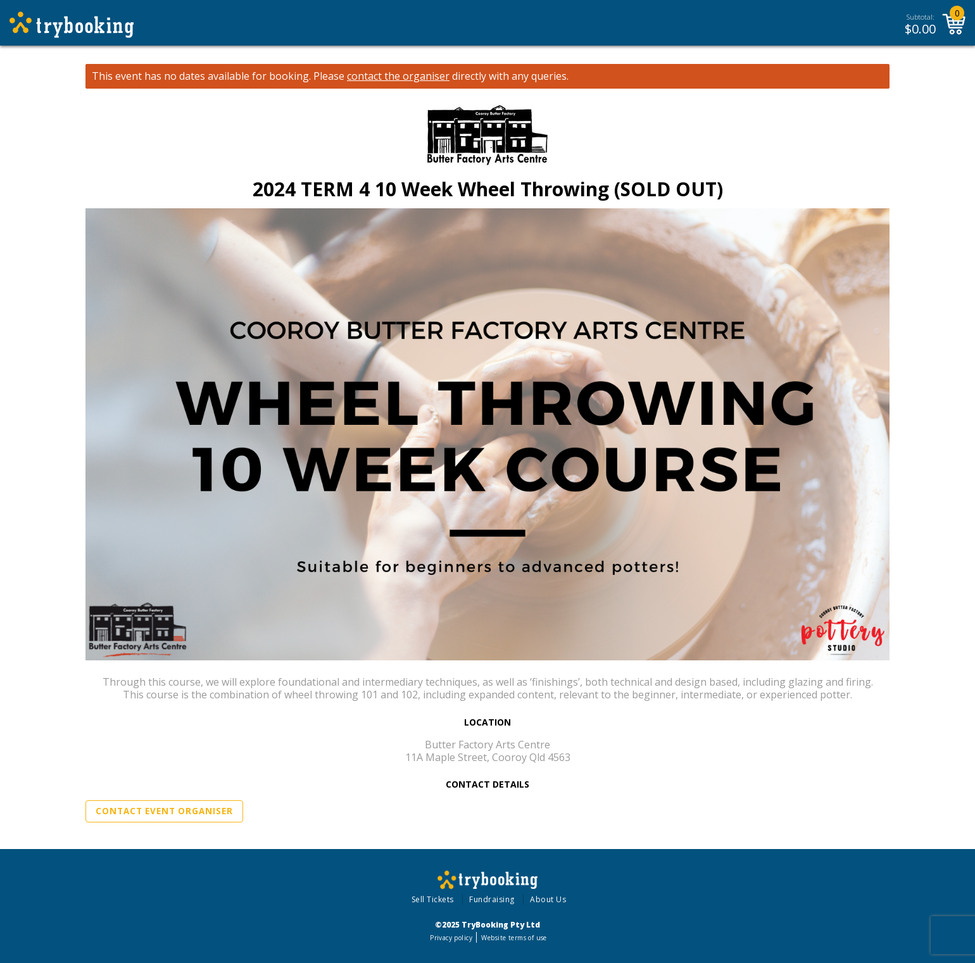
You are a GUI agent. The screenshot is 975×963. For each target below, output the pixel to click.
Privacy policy (451, 937)
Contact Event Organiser (164, 811)
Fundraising (492, 899)
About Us (548, 899)
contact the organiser (398, 76)
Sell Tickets (433, 899)
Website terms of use (513, 937)
